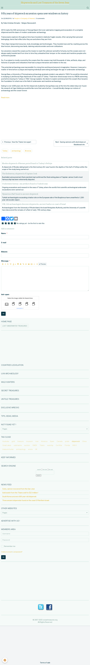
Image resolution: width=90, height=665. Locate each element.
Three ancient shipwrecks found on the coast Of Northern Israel (25, 500)
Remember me (8, 546)
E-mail (3, 243)
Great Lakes (6, 445)
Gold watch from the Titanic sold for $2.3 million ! (20, 493)
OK (3, 314)
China (84, 441)
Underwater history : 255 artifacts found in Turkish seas (25, 184)
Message (4, 261)
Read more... (5, 97)
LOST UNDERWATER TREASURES (14, 326)
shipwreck (76, 441)
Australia (5, 441)
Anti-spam (5, 294)
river (37, 441)
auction (27, 445)
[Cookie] (5, 660)
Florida (67, 445)
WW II (74, 445)
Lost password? (17, 552)
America (28, 151)
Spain (52, 441)
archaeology (16, 151)
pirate (67, 441)
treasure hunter (8, 449)
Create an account (6, 552)
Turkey (5, 151)
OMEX (34, 445)
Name (3, 233)
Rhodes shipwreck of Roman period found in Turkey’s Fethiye (27, 163)
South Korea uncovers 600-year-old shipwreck (19, 496)
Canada (59, 441)
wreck (30, 449)
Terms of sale (45, 663)
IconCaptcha (20, 308)
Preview (42, 264)
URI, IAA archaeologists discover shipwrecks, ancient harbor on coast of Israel (34, 204)
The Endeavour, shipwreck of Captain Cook (19, 173)
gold (13, 441)
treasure (20, 441)
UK (36, 449)
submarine (18, 445)
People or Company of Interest (24, 18)
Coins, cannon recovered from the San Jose (18, 489)
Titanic (42, 445)
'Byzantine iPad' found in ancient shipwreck (20, 194)
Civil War (59, 445)
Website (4, 252)
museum (29, 441)
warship (50, 445)
